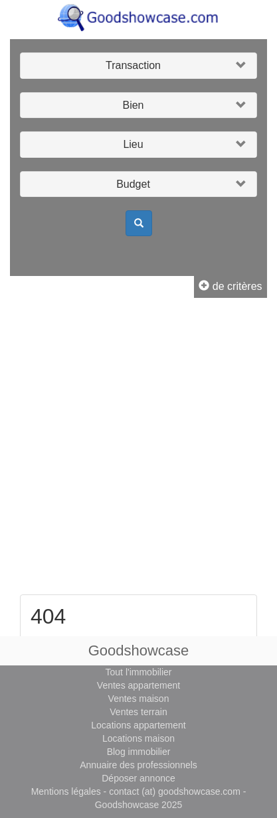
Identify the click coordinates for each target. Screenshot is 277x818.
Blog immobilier (139, 751)
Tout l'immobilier (139, 672)
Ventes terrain (138, 712)
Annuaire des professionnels (138, 765)
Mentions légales (66, 791)
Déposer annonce (138, 778)
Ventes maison (138, 698)
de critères (230, 286)
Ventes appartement (138, 685)
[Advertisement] (138, 449)
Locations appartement (138, 725)
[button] (138, 66)
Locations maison (138, 738)
